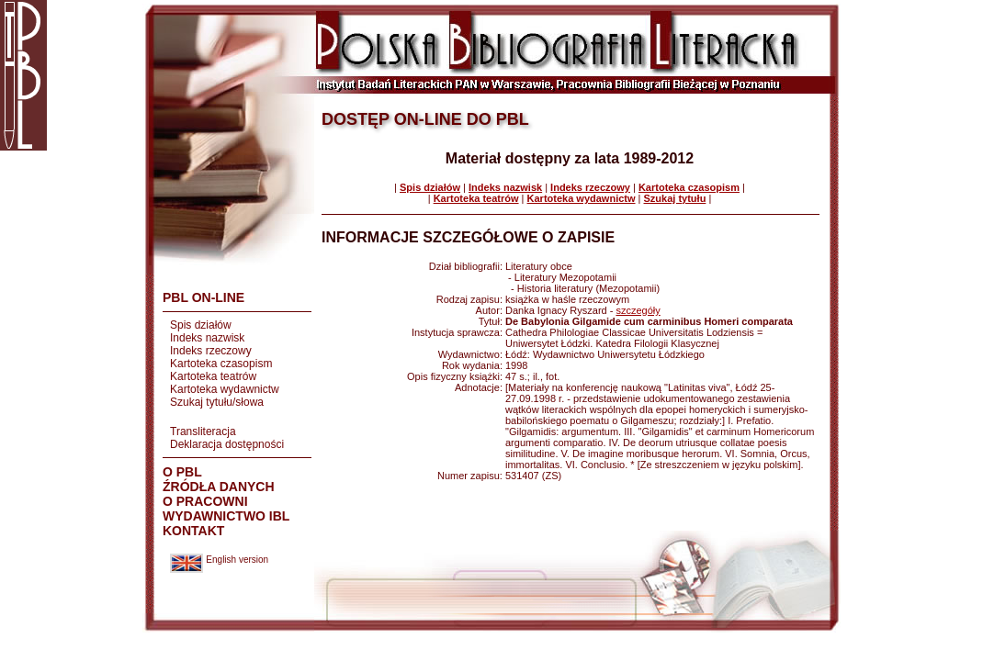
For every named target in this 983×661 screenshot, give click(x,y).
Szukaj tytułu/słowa (217, 402)
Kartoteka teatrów (213, 376)
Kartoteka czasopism (221, 363)
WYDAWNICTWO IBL (226, 516)
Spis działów (201, 325)
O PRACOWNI (205, 501)
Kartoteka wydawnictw (224, 389)
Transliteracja (203, 431)
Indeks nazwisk (207, 337)
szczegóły (638, 310)
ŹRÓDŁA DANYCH (219, 486)
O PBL (182, 472)
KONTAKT (193, 530)
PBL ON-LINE (203, 297)
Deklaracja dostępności (227, 444)
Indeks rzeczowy (211, 350)
